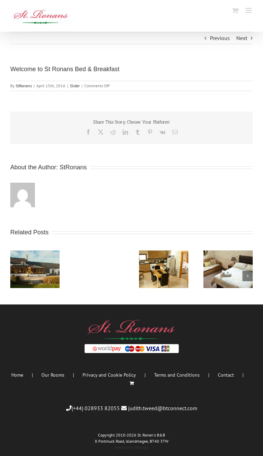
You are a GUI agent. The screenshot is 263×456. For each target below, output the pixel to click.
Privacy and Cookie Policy (109, 375)
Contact (226, 375)
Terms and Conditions (177, 375)
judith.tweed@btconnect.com (162, 408)
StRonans (24, 85)
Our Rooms (52, 375)
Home (17, 375)
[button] (15, 276)
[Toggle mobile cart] (235, 10)
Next (241, 38)
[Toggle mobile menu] (249, 10)
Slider (75, 85)
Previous (220, 38)
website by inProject (131, 447)
